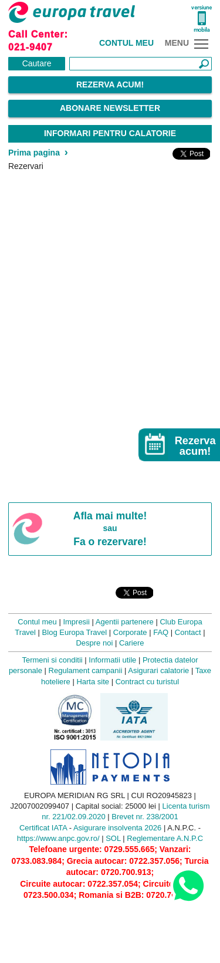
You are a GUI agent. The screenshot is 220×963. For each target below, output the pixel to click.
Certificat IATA (43, 827)
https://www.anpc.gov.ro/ (58, 838)
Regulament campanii (86, 670)
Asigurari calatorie (158, 670)
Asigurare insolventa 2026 (117, 827)
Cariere (131, 642)
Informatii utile (112, 659)
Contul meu (126, 43)
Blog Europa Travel (74, 632)
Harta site (92, 681)
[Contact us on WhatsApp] (188, 885)
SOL (113, 838)
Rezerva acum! (110, 84)
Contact (188, 632)
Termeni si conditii (52, 659)
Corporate (130, 632)
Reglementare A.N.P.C (165, 838)
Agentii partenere (125, 621)
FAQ (160, 632)
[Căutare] (140, 63)
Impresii (76, 621)
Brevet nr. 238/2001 (144, 816)
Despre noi (94, 642)
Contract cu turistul (147, 681)
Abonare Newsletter (110, 108)
